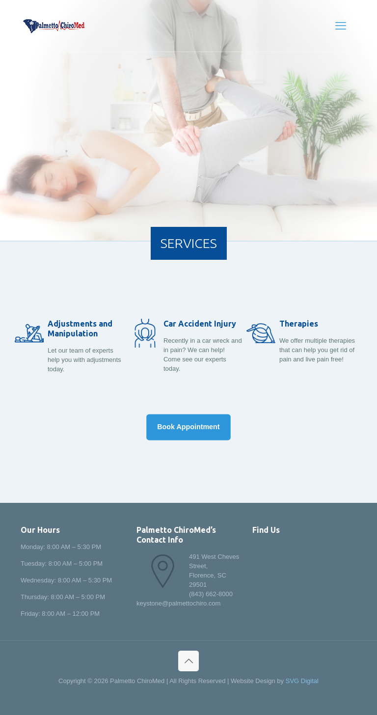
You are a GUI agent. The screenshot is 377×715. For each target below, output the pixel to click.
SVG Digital (302, 681)
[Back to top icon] (188, 661)
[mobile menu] (340, 26)
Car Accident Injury (199, 323)
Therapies (298, 323)
